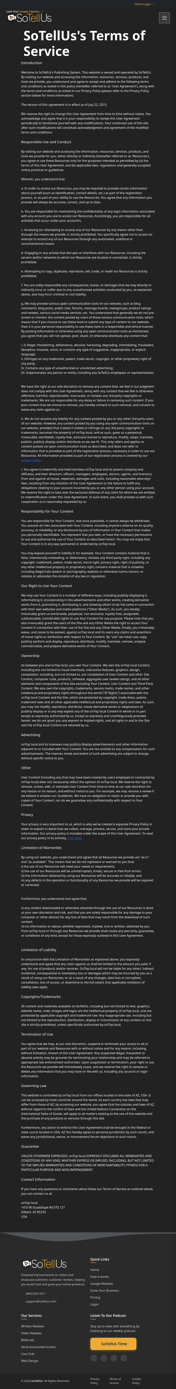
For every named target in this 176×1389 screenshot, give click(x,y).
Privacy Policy (95, 1381)
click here (74, 838)
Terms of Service (115, 1381)
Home (94, 1270)
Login (94, 1304)
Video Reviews (31, 1333)
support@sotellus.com (41, 1301)
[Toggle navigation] (164, 17)
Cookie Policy (136, 1381)
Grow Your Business (104, 1290)
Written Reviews (32, 1326)
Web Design (29, 1361)
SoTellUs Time (114, 1343)
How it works (99, 1277)
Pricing (95, 1297)
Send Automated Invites (38, 1347)
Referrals (27, 1340)
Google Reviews (101, 1283)
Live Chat (27, 1354)
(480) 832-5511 (36, 1293)
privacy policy (31, 460)
